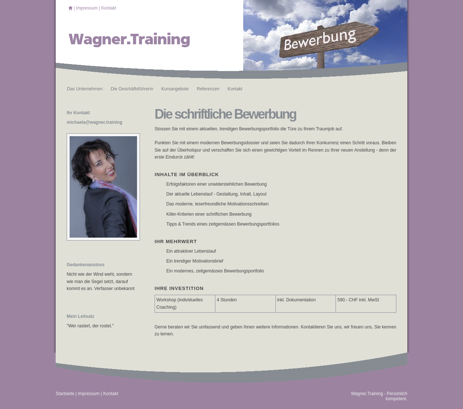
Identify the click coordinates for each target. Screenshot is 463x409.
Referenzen (208, 89)
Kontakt (108, 8)
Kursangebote (175, 89)
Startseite (65, 393)
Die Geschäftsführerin (132, 89)
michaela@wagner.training (94, 122)
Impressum (86, 8)
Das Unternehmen (85, 89)
